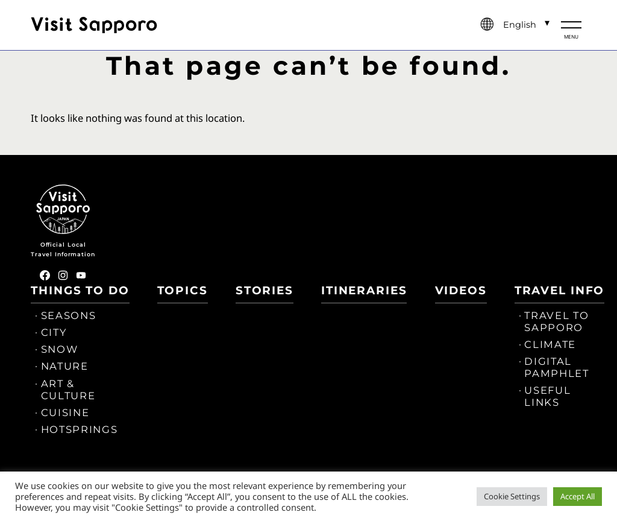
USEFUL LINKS (547, 396)
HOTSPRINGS (79, 429)
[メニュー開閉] (571, 25)
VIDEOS (461, 290)
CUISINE (65, 412)
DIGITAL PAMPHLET (556, 367)
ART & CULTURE (68, 389)
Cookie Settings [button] (512, 496)
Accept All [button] (577, 496)
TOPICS (182, 290)
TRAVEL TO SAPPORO (556, 321)
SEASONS (68, 315)
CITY (54, 332)
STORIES (264, 290)
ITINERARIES (364, 290)
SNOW (59, 349)
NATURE (65, 366)
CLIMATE (550, 344)
